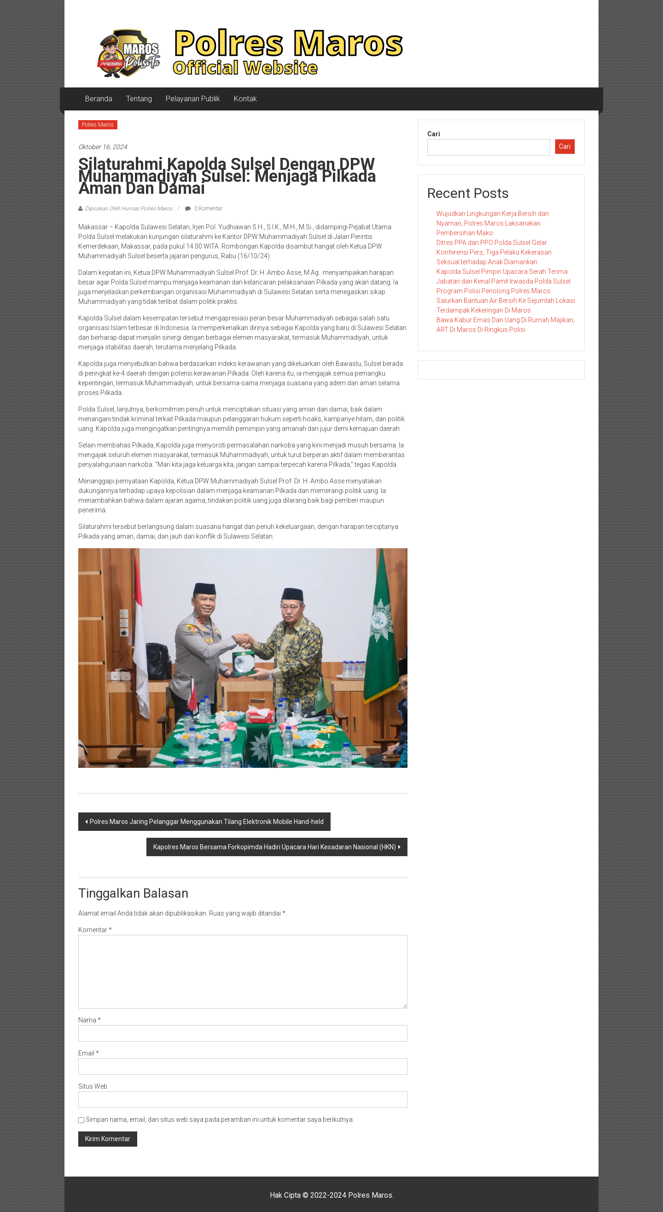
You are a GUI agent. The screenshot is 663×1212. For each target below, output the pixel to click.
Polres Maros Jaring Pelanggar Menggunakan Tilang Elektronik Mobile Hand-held (207, 821)
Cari (433, 134)
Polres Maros (98, 125)
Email (88, 1053)
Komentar (95, 930)
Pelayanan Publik (193, 98)
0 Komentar (203, 208)
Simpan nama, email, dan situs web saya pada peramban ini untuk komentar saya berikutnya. (220, 1119)
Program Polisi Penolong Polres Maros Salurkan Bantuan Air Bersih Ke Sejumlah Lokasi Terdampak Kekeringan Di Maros (505, 300)
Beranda (98, 98)
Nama (89, 1020)
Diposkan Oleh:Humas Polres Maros (128, 208)
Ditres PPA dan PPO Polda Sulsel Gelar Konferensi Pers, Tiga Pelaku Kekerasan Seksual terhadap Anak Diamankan (494, 252)
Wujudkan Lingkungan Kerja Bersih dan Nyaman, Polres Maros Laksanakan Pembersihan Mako (492, 223)
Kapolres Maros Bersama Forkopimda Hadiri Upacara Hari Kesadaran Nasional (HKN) (274, 847)
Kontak (245, 98)
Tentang (139, 98)
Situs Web (92, 1086)
